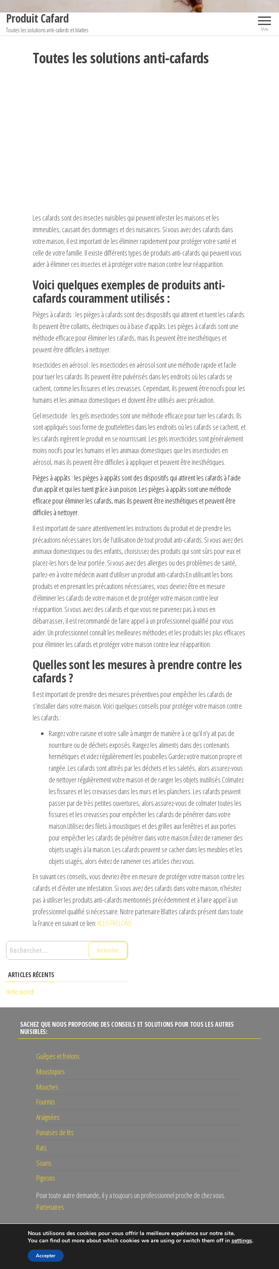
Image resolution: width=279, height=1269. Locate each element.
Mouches (47, 1087)
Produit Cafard (37, 18)
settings (241, 1240)
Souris (44, 1163)
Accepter (46, 1255)
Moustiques (50, 1071)
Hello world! (20, 991)
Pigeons (45, 1178)
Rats (41, 1148)
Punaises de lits (55, 1132)
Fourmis (45, 1102)
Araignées (48, 1117)
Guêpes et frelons (58, 1056)
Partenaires (50, 1207)
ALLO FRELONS (114, 923)
